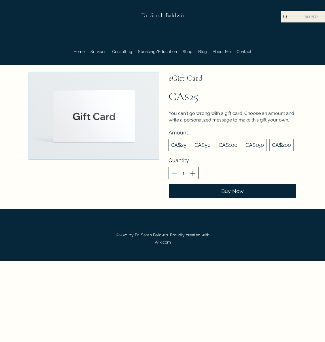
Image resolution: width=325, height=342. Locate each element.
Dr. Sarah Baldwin (163, 15)
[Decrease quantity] (174, 173)
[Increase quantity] (192, 173)
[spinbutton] (183, 173)
